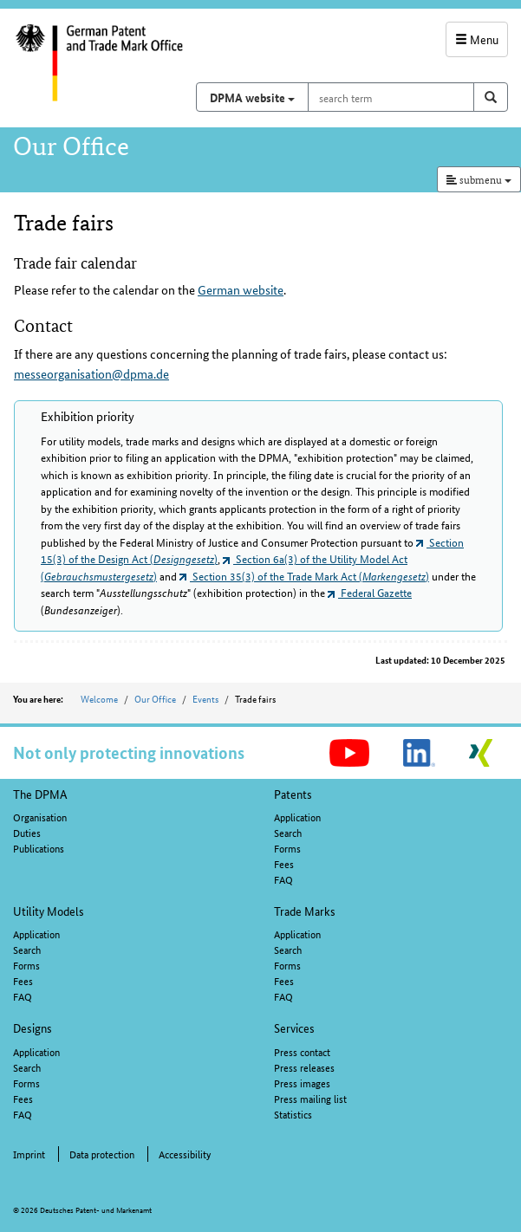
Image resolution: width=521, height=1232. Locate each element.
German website (240, 289)
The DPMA (40, 793)
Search (288, 832)
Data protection (101, 1153)
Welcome (99, 698)
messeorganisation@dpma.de (91, 373)
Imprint (29, 1153)
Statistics (293, 1114)
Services (294, 1027)
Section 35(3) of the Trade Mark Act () (304, 575)
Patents (293, 793)
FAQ (283, 879)
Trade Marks (304, 910)
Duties (27, 832)
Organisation (40, 816)
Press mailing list (310, 1098)
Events (205, 698)
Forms (287, 848)
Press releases (304, 1067)
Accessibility (185, 1153)
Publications (38, 848)
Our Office (155, 698)
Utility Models (48, 910)
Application (297, 816)
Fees (284, 863)
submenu (478, 179)
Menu (476, 39)
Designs (32, 1027)
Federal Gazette (370, 592)
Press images (302, 1082)
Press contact (302, 1051)
